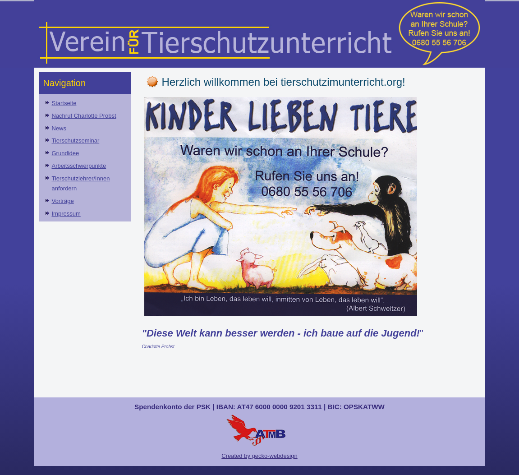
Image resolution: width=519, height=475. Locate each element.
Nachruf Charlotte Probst (84, 115)
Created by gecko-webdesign (259, 455)
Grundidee (65, 153)
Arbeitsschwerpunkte (79, 165)
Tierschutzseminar (76, 140)
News (59, 128)
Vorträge (63, 201)
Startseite (64, 103)
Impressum (66, 213)
